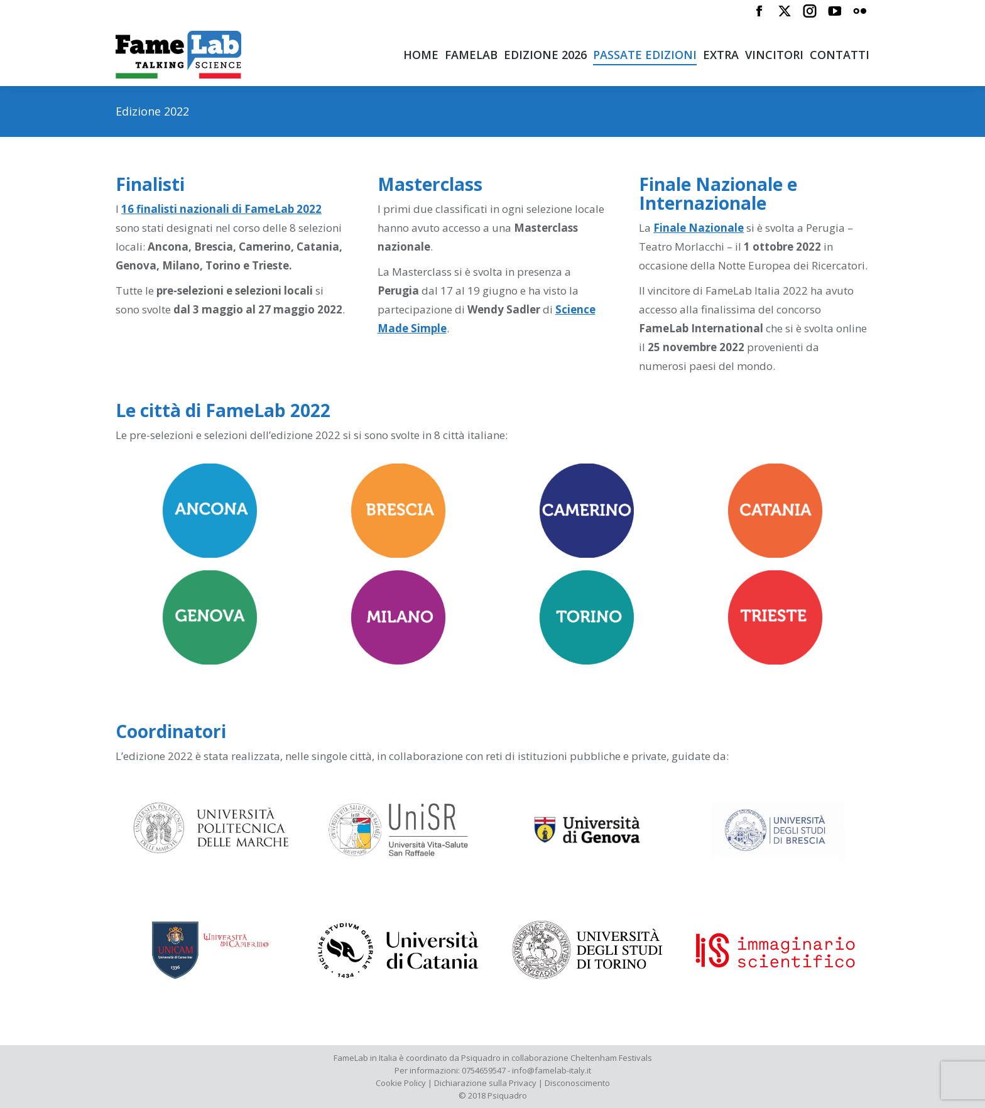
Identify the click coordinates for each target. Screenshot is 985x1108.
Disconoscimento (577, 1083)
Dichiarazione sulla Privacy (485, 1083)
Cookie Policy (401, 1083)
